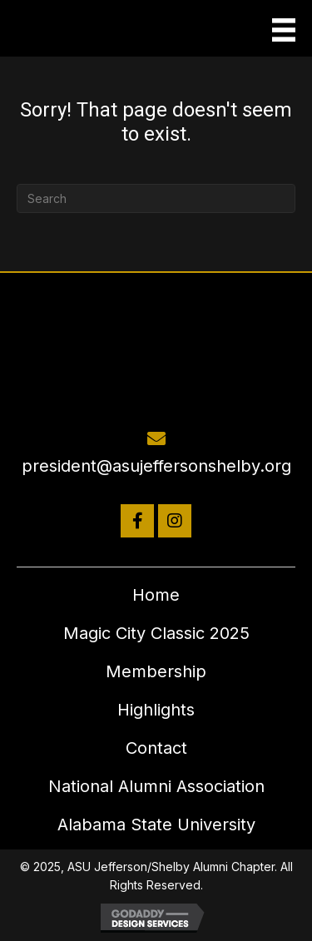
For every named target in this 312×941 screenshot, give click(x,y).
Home (156, 595)
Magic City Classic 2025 (156, 633)
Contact (156, 748)
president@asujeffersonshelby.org (156, 466)
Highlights (156, 710)
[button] (137, 520)
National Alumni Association (156, 786)
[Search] (156, 198)
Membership (156, 671)
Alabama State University (156, 825)
